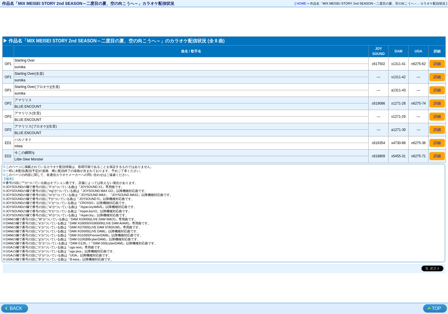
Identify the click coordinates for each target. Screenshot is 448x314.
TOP (436, 308)
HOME (301, 3)
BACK (16, 308)
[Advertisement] (224, 22)
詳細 (437, 64)
